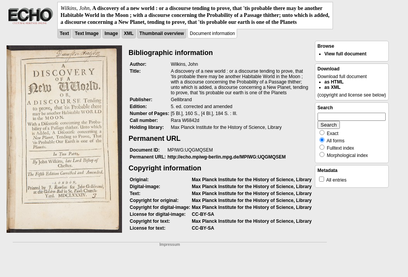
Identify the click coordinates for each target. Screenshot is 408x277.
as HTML (334, 82)
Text (64, 33)
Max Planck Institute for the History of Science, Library (251, 179)
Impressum (169, 244)
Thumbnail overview (161, 33)
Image (111, 33)
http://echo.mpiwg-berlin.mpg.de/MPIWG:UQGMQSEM (226, 157)
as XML (332, 87)
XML (129, 33)
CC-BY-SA (203, 214)
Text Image (87, 33)
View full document (345, 54)
